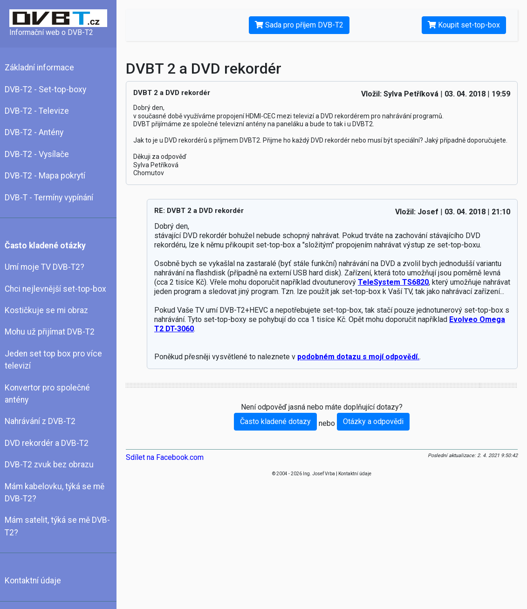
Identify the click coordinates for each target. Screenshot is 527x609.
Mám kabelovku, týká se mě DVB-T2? (54, 492)
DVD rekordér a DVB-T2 (47, 443)
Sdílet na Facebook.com (165, 457)
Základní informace (39, 67)
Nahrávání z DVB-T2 (40, 421)
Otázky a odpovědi (373, 421)
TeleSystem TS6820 (393, 282)
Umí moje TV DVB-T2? (44, 267)
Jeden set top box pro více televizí (53, 359)
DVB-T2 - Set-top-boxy (45, 89)
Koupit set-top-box (464, 25)
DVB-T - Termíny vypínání (49, 197)
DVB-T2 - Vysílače (37, 154)
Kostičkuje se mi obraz (46, 310)
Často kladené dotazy (275, 421)
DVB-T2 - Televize (37, 111)
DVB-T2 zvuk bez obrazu (49, 464)
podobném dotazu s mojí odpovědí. (358, 356)
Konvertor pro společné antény (47, 393)
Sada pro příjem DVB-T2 (299, 25)
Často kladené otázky (45, 245)
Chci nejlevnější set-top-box (55, 289)
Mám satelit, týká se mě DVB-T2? (57, 526)
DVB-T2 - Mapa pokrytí (45, 175)
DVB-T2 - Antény (34, 132)
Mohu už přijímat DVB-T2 (50, 331)
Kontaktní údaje (33, 580)
